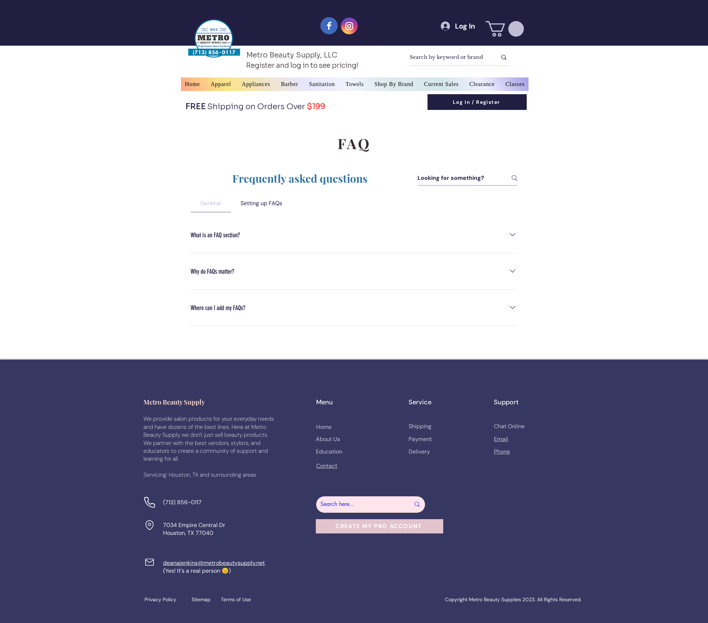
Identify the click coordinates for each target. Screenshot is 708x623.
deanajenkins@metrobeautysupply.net (214, 563)
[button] (505, 29)
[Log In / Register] (477, 102)
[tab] (211, 203)
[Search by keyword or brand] (448, 57)
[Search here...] (360, 504)
